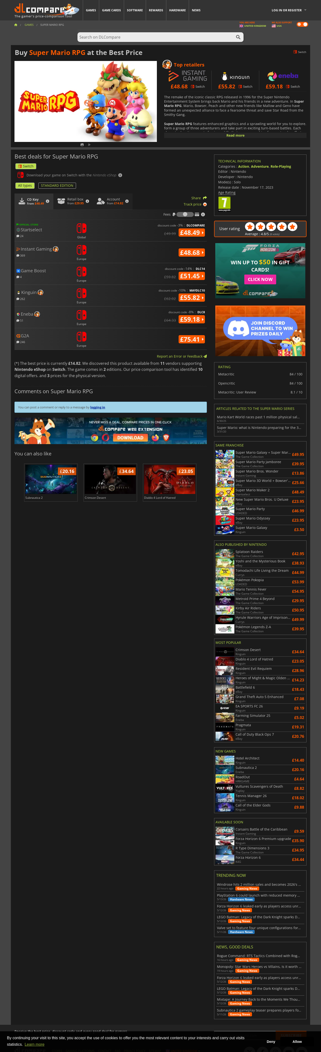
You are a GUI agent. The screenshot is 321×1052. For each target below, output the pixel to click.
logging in (97, 407)
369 (20, 255)
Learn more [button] (34, 1044)
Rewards (156, 10)
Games (91, 10)
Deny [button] (271, 1042)
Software (135, 10)
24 (19, 236)
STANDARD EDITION (57, 185)
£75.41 (191, 339)
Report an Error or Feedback (182, 356)
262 (20, 298)
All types (25, 185)
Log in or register (287, 10)
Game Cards (111, 10)
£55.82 (191, 297)
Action (243, 166)
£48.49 (191, 232)
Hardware (177, 10)
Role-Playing (281, 166)
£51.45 (191, 276)
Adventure (260, 166)
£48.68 (191, 252)
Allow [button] (297, 1042)
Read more (235, 135)
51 (19, 320)
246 (20, 342)
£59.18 (191, 319)
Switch (26, 166)
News (196, 10)
